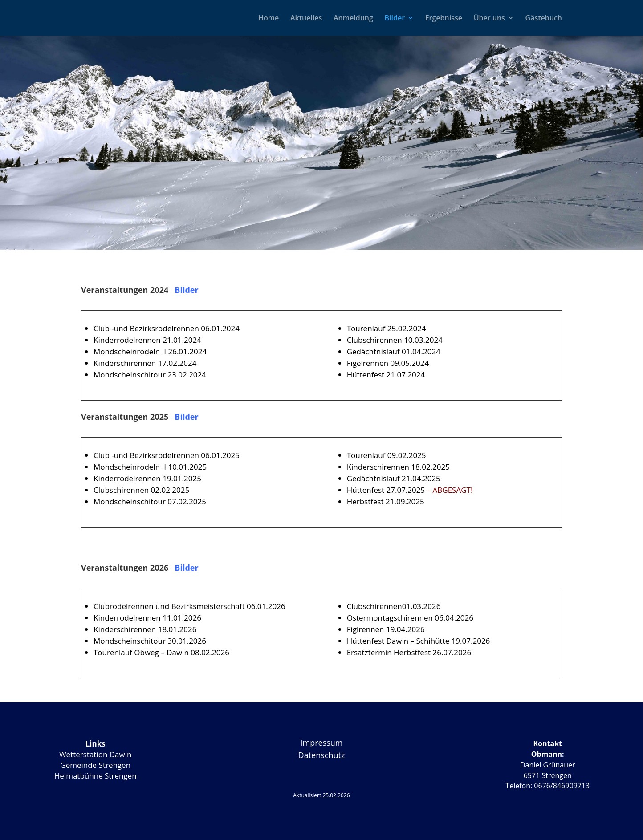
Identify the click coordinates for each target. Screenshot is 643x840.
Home (268, 19)
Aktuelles (306, 19)
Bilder (394, 19)
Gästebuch (543, 19)
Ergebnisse (443, 19)
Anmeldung (353, 19)
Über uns (489, 19)
